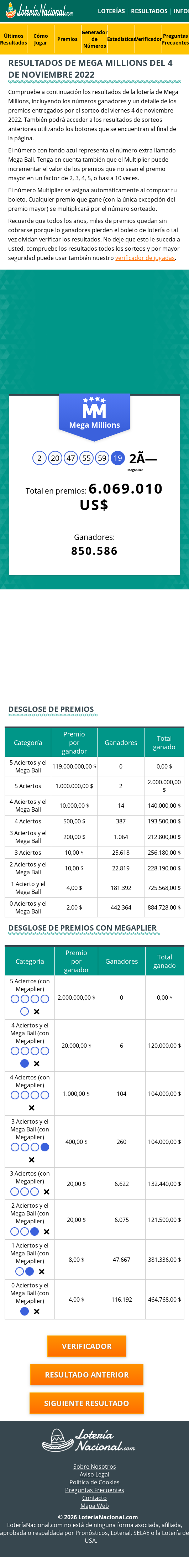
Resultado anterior (87, 1375)
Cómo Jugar (40, 39)
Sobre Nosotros (94, 1466)
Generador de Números (94, 39)
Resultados (149, 11)
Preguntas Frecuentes (94, 1490)
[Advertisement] (94, 334)
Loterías (111, 11)
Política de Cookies (94, 1482)
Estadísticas (121, 39)
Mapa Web (94, 1506)
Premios (67, 39)
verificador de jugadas (145, 258)
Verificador (148, 39)
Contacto (94, 1498)
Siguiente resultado (86, 1403)
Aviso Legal (94, 1474)
